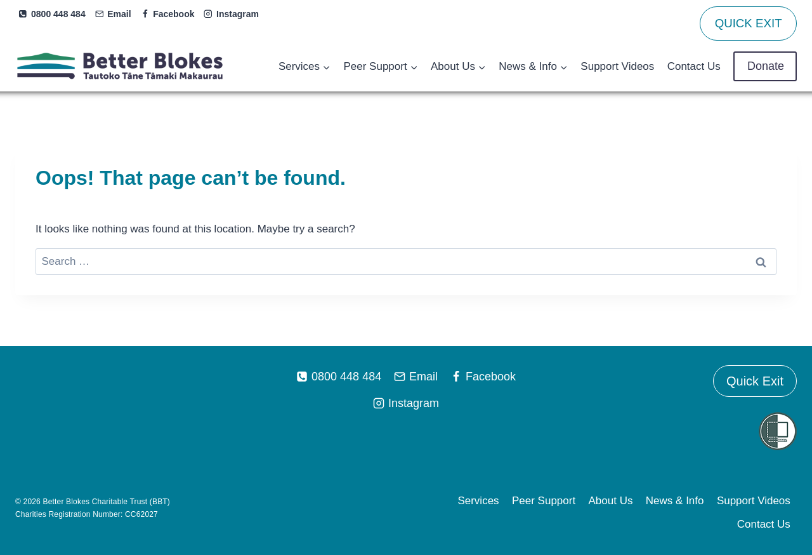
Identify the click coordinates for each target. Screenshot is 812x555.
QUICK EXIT (748, 23)
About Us (611, 501)
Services (478, 501)
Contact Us (694, 66)
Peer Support (543, 501)
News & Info (675, 501)
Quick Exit (754, 381)
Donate (765, 66)
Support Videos (617, 66)
